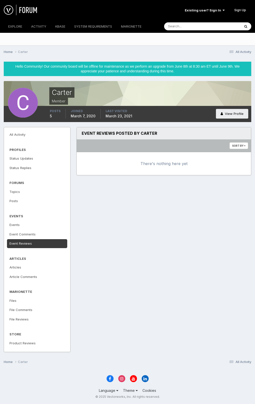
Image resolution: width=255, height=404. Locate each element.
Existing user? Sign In (205, 10)
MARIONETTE (131, 26)
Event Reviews (20, 243)
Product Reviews (22, 343)
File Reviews (19, 319)
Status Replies (20, 168)
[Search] (186, 26)
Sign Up (240, 10)
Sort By (239, 145)
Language (108, 390)
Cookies (149, 390)
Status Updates (21, 158)
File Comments (20, 310)
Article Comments (23, 277)
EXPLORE (15, 26)
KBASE (60, 26)
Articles (15, 267)
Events (14, 225)
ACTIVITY (38, 26)
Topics (14, 192)
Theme (130, 390)
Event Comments (22, 234)
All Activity (17, 134)
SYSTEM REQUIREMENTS (93, 26)
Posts (13, 201)
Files (12, 301)
